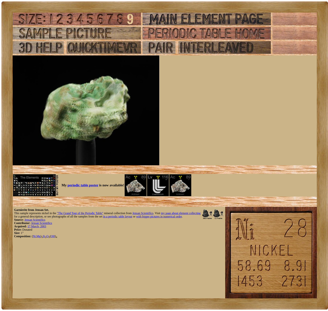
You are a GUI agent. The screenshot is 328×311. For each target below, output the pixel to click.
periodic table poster (83, 185)
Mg (38, 236)
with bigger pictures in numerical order (159, 216)
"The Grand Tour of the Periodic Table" (80, 213)
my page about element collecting (181, 213)
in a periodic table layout (117, 216)
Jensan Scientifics (142, 213)
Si (44, 236)
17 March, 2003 (36, 226)
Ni (34, 236)
